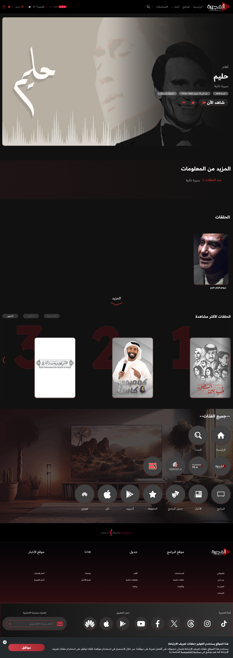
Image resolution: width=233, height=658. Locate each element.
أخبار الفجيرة (39, 581)
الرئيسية (197, 6)
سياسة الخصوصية (191, 651)
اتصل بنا (220, 588)
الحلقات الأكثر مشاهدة (210, 317)
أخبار (176, 6)
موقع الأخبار (36, 553)
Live (88, 553)
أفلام (225, 67)
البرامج (186, 6)
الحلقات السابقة (167, 93)
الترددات (220, 594)
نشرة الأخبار (86, 581)
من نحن (221, 581)
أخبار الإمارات (39, 575)
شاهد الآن (213, 102)
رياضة (135, 588)
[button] (227, 361)
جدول (17, 6)
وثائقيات (180, 588)
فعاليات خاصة (132, 581)
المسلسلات (162, 6)
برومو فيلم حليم (218, 287)
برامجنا (88, 575)
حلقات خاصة (178, 581)
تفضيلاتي (220, 575)
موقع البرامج (175, 553)
